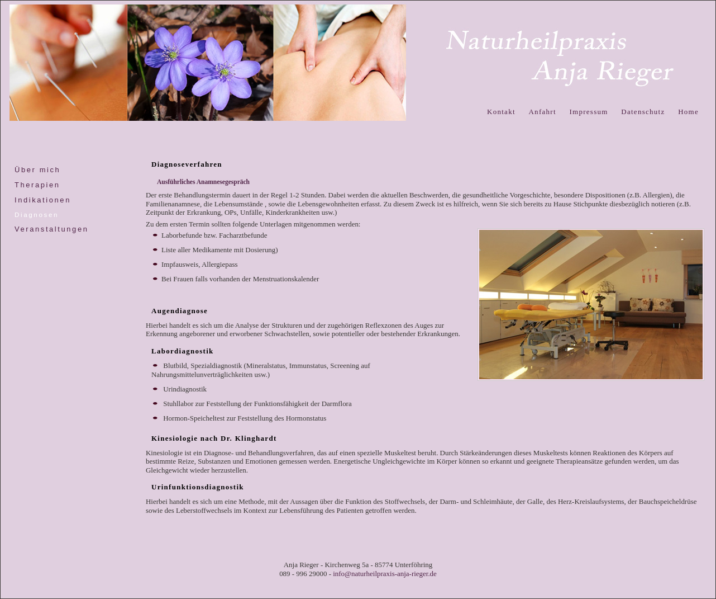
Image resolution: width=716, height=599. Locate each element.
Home (688, 111)
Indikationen (43, 200)
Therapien (37, 185)
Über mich (37, 170)
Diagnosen (37, 214)
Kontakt (501, 111)
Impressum (588, 111)
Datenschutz (643, 111)
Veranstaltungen (52, 229)
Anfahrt (542, 111)
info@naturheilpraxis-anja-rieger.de (385, 573)
